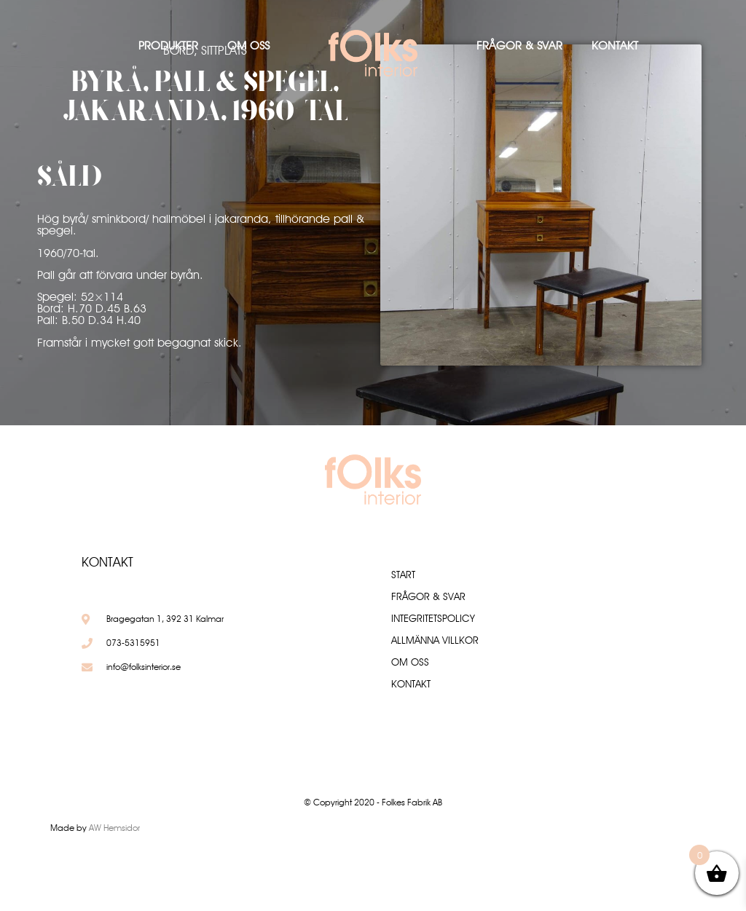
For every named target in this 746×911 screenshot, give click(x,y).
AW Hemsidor (114, 827)
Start (403, 574)
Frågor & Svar (519, 45)
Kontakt (615, 45)
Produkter (168, 45)
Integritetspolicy (433, 618)
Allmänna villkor (435, 640)
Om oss (248, 45)
